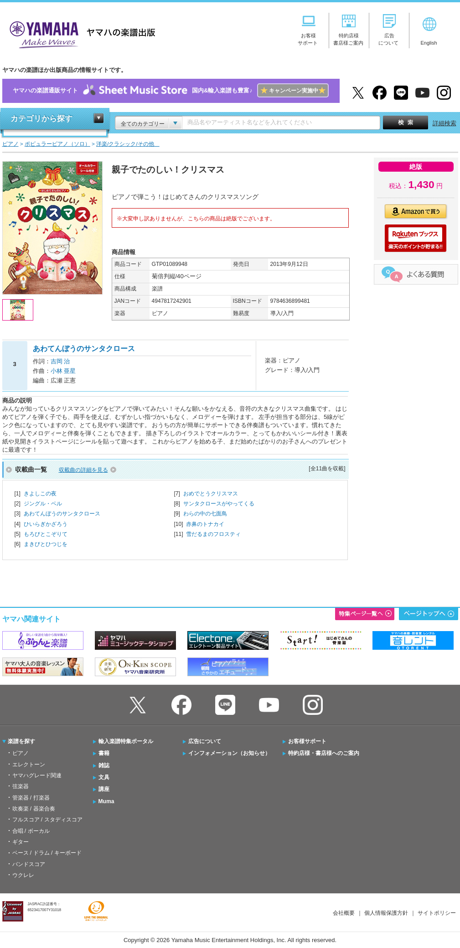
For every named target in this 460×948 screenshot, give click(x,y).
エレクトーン (28, 764)
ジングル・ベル (43, 503)
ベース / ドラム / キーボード (47, 853)
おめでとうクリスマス (210, 493)
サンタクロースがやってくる (218, 503)
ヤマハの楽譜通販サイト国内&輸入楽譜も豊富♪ (171, 91)
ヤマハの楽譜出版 (79, 33)
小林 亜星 (63, 370)
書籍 (103, 753)
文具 (103, 777)
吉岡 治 (60, 361)
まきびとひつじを (45, 544)
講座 (103, 789)
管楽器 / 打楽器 (31, 798)
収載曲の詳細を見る (83, 470)
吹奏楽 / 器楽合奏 (33, 808)
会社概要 (344, 913)
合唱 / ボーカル (31, 831)
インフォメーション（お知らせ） (229, 753)
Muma (106, 801)
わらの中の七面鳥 (205, 513)
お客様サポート (307, 741)
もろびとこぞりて (45, 534)
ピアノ (20, 753)
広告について (204, 741)
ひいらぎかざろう (45, 524)
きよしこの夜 (40, 493)
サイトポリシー (437, 913)
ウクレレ (23, 875)
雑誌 (103, 765)
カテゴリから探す (41, 118)
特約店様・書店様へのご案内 (323, 753)
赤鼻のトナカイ (205, 524)
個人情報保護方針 (386, 913)
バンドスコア (28, 864)
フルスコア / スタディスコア (47, 819)
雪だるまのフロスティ (213, 534)
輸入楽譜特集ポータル (125, 741)
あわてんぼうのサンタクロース (62, 513)
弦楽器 (20, 786)
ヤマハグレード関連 (37, 775)
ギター (20, 842)
